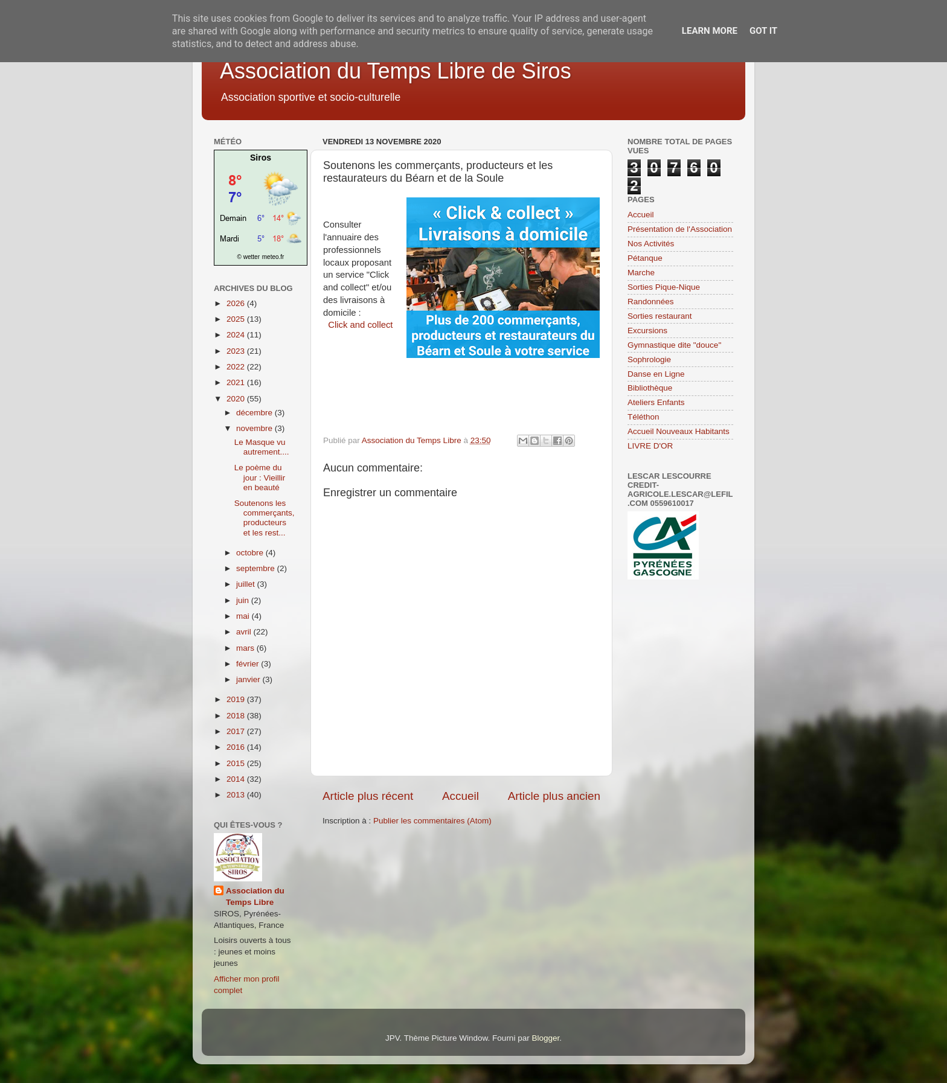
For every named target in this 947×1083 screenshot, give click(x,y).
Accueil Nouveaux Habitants (679, 431)
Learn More (709, 30)
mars (246, 648)
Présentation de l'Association (680, 229)
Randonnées (651, 301)
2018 (236, 715)
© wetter (248, 257)
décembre (255, 412)
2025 (236, 319)
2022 (236, 366)
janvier (249, 679)
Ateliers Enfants (656, 402)
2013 (236, 794)
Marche (641, 272)
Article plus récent (368, 796)
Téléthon (644, 416)
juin (243, 600)
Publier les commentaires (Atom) (432, 820)
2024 (236, 334)
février (248, 663)
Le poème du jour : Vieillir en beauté (260, 477)
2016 (236, 747)
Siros (260, 157)
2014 (236, 779)
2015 (236, 763)
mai (244, 616)
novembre (255, 428)
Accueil (460, 796)
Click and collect (360, 325)
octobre (251, 552)
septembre (256, 568)
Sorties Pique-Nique (664, 287)
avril (245, 631)
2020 (236, 398)
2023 (236, 351)
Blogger (545, 1038)
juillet (246, 584)
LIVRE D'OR (650, 445)
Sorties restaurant (660, 316)
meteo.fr (273, 257)
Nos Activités (651, 243)
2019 (236, 699)
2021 (236, 382)
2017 (236, 731)
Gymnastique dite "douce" (674, 345)
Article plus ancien (554, 796)
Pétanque (645, 258)
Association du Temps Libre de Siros (395, 71)
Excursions (647, 330)
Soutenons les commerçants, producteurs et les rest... (264, 518)
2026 (236, 303)
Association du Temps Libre (255, 896)
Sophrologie (649, 359)
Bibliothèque (650, 387)
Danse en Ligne (656, 374)
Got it (763, 30)
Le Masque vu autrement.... (261, 447)
